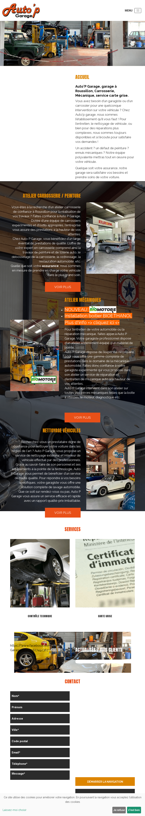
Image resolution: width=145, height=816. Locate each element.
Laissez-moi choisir (14, 809)
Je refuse (119, 809)
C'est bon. (134, 809)
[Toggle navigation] (137, 10)
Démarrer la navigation (105, 781)
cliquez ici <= (106, 322)
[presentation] (39, 789)
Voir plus (62, 287)
